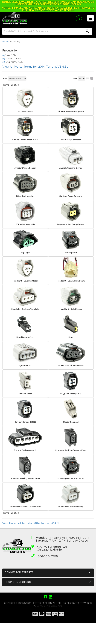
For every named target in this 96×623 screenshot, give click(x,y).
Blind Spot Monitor (25, 196)
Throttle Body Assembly (25, 450)
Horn (70, 337)
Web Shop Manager (49, 606)
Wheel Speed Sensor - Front (70, 478)
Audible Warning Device (70, 168)
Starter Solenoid (71, 422)
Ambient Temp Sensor (25, 168)
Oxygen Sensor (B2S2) (25, 422)
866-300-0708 (48, 556)
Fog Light (25, 252)
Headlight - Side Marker (71, 309)
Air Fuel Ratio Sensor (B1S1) (71, 111)
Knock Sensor (25, 393)
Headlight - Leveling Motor (25, 281)
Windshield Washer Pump (70, 506)
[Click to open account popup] (79, 18)
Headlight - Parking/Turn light (25, 309)
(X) (3, 55)
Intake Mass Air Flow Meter (71, 365)
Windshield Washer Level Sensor (25, 506)
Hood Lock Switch (25, 337)
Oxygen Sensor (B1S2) (70, 393)
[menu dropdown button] (90, 18)
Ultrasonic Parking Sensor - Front (71, 450)
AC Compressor (25, 111)
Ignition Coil (25, 365)
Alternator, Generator (71, 139)
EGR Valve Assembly (25, 224)
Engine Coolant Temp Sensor (71, 224)
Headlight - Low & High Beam (71, 281)
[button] (47, 31)
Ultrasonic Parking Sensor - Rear (25, 478)
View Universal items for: (35, 66)
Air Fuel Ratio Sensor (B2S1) (25, 139)
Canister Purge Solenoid (70, 196)
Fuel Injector (71, 252)
